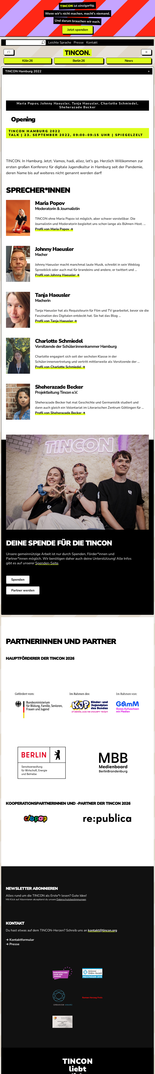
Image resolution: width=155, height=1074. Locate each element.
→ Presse (12, 944)
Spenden (17, 579)
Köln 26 (27, 61)
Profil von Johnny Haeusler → (57, 275)
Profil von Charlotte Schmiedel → (60, 367)
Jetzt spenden (77, 30)
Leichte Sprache (59, 42)
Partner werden (22, 590)
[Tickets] (9, 52)
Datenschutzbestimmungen (71, 899)
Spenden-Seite (46, 563)
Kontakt (92, 42)
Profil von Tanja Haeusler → (56, 321)
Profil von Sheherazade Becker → (60, 412)
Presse (79, 42)
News (129, 61)
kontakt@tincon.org (102, 930)
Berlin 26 (79, 61)
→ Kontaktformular (20, 940)
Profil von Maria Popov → (54, 229)
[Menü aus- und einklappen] (146, 52)
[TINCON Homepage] (77, 52)
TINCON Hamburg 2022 (23, 71)
